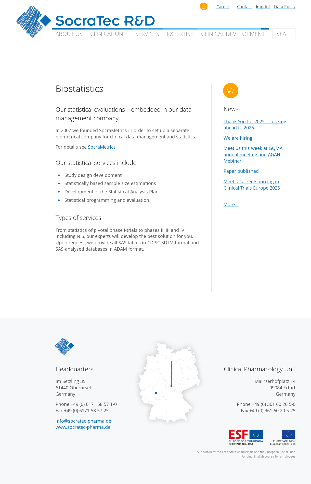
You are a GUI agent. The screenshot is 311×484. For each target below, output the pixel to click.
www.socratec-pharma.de (83, 427)
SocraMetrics (102, 147)
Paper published (241, 171)
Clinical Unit (109, 33)
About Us (69, 33)
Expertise (180, 33)
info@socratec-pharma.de (83, 421)
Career (222, 6)
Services (147, 33)
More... (231, 204)
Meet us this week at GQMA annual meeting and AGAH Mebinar (253, 154)
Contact (244, 6)
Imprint (263, 6)
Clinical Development (233, 33)
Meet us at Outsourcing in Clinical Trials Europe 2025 (252, 185)
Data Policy (284, 6)
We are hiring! (239, 138)
